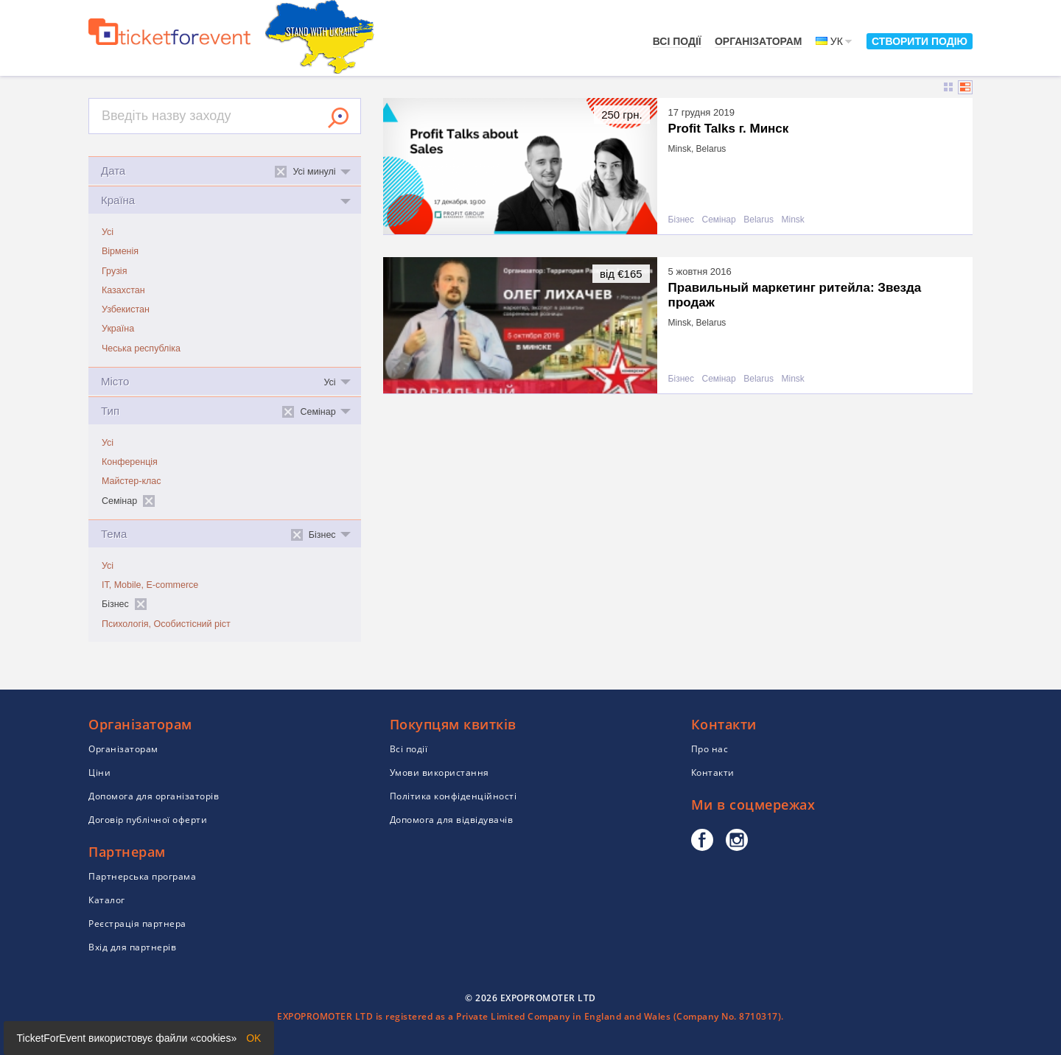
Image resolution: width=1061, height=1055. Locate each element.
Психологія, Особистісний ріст (166, 624)
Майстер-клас (131, 481)
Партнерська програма (142, 876)
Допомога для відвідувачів (452, 819)
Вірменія (120, 251)
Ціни (99, 772)
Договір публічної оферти (147, 819)
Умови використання (439, 772)
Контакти (713, 772)
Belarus (758, 220)
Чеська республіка (141, 348)
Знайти (338, 118)
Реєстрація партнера (137, 923)
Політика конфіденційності (453, 796)
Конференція (130, 462)
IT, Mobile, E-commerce (150, 585)
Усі (107, 232)
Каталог (106, 900)
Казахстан (123, 290)
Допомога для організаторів (153, 796)
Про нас (710, 749)
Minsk (792, 220)
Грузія (114, 271)
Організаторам (758, 41)
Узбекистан (126, 309)
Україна (118, 328)
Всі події (677, 41)
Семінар (718, 220)
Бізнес (681, 220)
